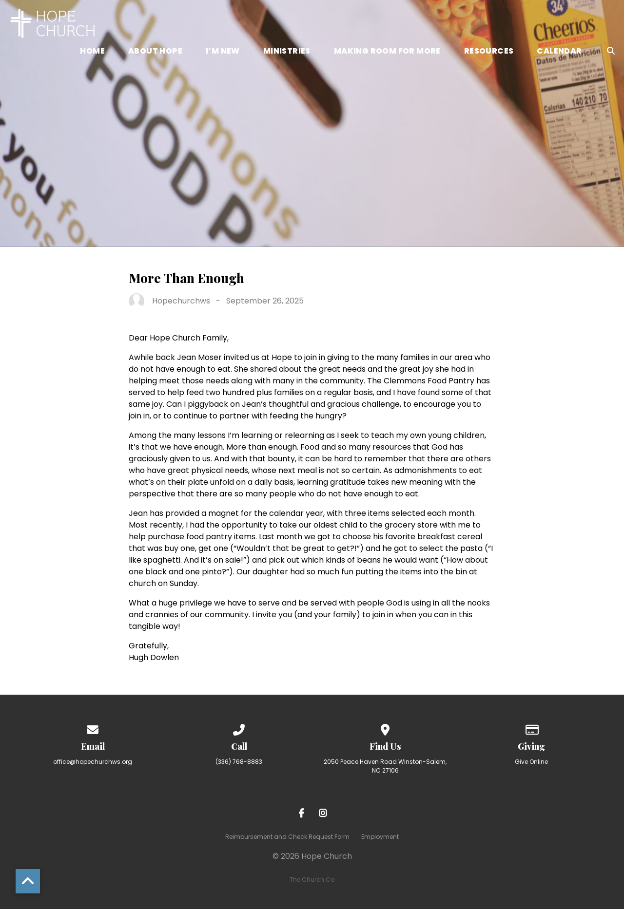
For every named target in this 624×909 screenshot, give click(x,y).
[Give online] (531, 728)
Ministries (287, 52)
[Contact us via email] (92, 728)
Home (92, 52)
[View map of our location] (385, 728)
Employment (380, 837)
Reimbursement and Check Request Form (287, 837)
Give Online (531, 762)
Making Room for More (387, 52)
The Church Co (312, 879)
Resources (489, 52)
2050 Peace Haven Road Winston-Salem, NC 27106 (385, 766)
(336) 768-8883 (238, 762)
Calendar (559, 52)
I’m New (223, 52)
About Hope (155, 52)
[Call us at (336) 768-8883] (239, 728)
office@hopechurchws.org (92, 762)
